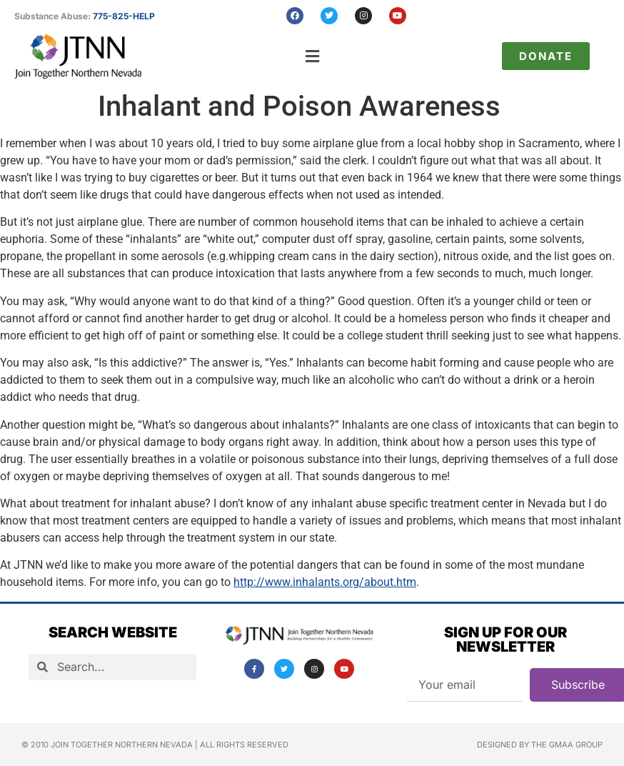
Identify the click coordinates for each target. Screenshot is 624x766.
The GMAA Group (567, 745)
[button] (312, 56)
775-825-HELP (124, 16)
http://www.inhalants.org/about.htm (324, 582)
